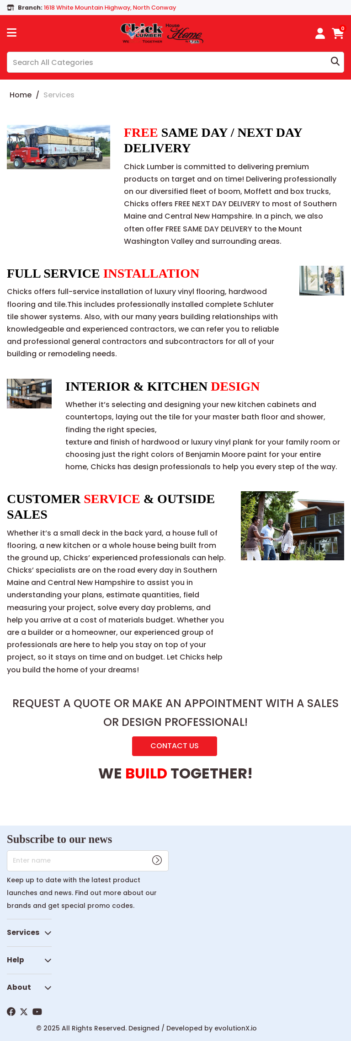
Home (21, 95)
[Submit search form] (335, 62)
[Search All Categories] (175, 62)
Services (23, 932)
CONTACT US (174, 746)
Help (15, 960)
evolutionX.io (235, 1028)
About (19, 987)
